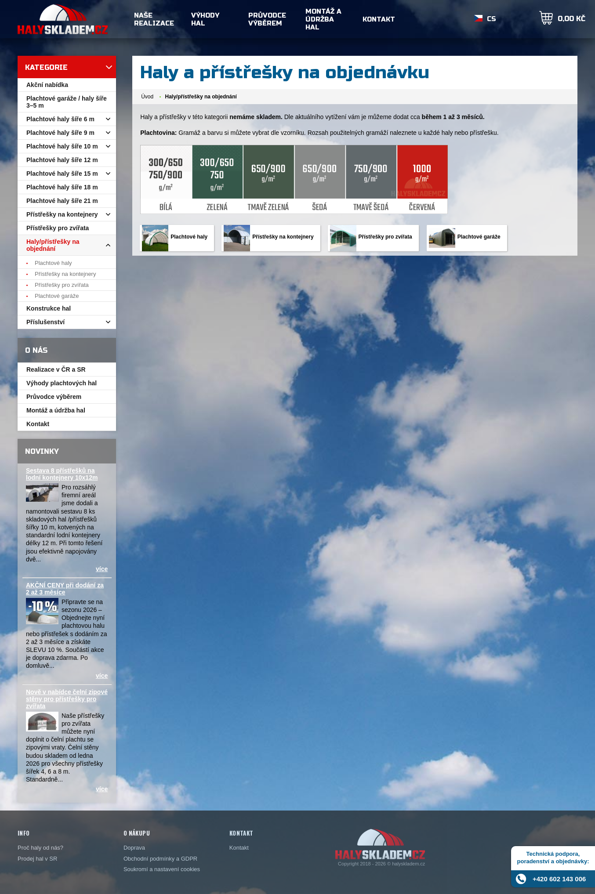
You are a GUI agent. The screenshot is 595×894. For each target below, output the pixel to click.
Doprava (134, 847)
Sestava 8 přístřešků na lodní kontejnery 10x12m (62, 474)
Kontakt (379, 19)
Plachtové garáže (479, 237)
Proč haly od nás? (40, 847)
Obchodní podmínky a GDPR (160, 858)
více (102, 568)
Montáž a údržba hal (323, 19)
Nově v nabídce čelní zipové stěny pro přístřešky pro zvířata (67, 698)
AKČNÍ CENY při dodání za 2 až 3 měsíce (65, 589)
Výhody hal (205, 19)
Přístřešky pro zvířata (385, 237)
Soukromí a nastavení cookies (161, 869)
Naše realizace (154, 19)
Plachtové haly (189, 237)
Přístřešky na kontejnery (282, 237)
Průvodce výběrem (267, 19)
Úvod (147, 97)
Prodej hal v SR (37, 858)
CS (491, 19)
